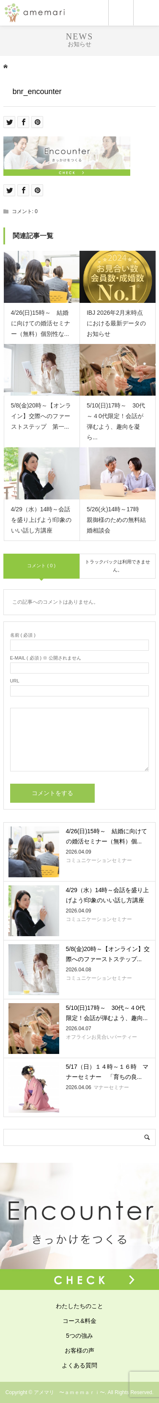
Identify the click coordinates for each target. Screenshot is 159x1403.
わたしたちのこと (79, 1306)
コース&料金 (79, 1320)
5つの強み (79, 1335)
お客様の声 (79, 1350)
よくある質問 (79, 1365)
